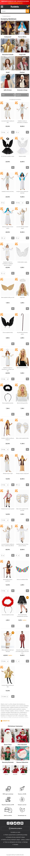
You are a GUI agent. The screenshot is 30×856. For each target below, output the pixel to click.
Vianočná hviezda (7, 54)
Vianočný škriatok (8, 762)
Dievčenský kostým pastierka (7, 580)
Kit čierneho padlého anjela (7, 156)
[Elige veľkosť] (5, 132)
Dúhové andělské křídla (22, 579)
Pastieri (22, 72)
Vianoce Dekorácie (22, 762)
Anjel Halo (22, 297)
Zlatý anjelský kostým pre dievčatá (8, 650)
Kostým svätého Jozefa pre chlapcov (7, 438)
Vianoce (6, 774)
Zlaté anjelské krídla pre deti (7, 297)
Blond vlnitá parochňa (22, 403)
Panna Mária (22, 37)
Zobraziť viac (6, 720)
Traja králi (22, 54)
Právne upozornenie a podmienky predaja (16, 834)
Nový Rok (15, 774)
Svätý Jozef (7, 37)
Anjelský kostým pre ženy (8, 191)
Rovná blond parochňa (22, 367)
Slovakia (16, 844)
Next (29, 770)
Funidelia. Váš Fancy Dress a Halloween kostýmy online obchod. (15, 7)
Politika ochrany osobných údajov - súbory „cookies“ (16, 839)
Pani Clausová (22, 744)
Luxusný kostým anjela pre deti (7, 121)
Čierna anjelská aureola (7, 403)
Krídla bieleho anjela (22, 262)
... (1, 16)
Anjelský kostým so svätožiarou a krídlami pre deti (8, 369)
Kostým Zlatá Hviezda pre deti (8, 686)
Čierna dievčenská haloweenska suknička (22, 615)
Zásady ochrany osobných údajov (16, 837)
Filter (3, 94)
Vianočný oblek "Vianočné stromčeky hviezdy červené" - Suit (22, 651)
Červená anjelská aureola (8, 614)
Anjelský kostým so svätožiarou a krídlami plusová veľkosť (7, 263)
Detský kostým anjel (7, 473)
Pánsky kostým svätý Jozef (22, 473)
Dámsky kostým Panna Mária (7, 227)
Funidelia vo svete (15, 832)
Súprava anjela (22, 156)
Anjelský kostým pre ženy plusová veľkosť (22, 544)
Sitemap (25, 842)
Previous (1, 770)
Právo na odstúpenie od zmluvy (13, 842)
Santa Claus (8, 744)
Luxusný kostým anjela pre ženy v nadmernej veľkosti (7, 544)
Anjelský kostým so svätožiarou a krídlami (22, 121)
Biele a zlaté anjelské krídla (22, 438)
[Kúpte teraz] (12, 132)
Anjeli (8, 72)
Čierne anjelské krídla (8, 332)
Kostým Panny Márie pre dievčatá (22, 192)
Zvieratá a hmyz (22, 90)
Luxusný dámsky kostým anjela (22, 227)
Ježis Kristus (8, 90)
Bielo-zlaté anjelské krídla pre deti (22, 509)
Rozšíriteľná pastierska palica (22, 333)
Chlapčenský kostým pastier (7, 509)
